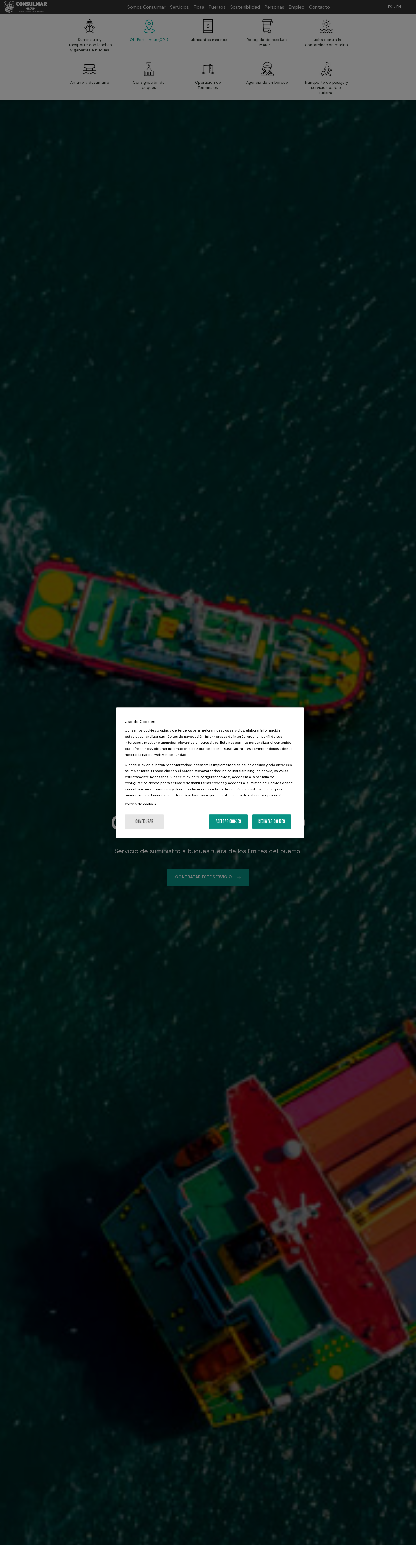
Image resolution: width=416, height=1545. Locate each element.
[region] (210, 772)
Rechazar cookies (271, 821)
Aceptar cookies (228, 821)
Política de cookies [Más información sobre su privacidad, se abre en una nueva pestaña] (140, 804)
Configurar (144, 821)
